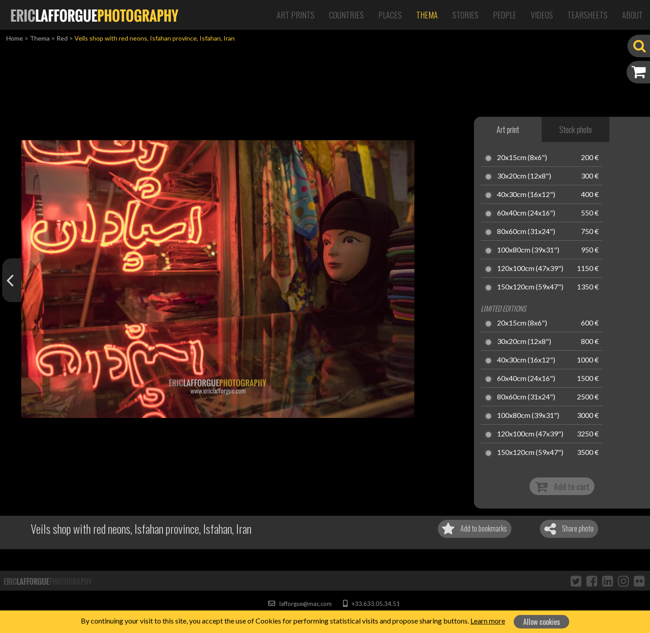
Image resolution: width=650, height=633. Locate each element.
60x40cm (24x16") (526, 213)
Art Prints (296, 15)
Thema (427, 15)
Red (62, 38)
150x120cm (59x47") (530, 287)
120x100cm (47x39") (530, 268)
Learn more (487, 620)
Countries (346, 15)
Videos (542, 15)
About (632, 15)
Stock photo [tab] (575, 129)
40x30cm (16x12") (526, 194)
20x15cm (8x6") (522, 157)
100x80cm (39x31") (528, 250)
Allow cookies (541, 621)
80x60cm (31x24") (526, 231)
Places (390, 15)
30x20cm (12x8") (524, 176)
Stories (465, 15)
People (504, 15)
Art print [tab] (508, 129)
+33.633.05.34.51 (371, 603)
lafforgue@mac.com (299, 603)
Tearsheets (587, 15)
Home (14, 38)
